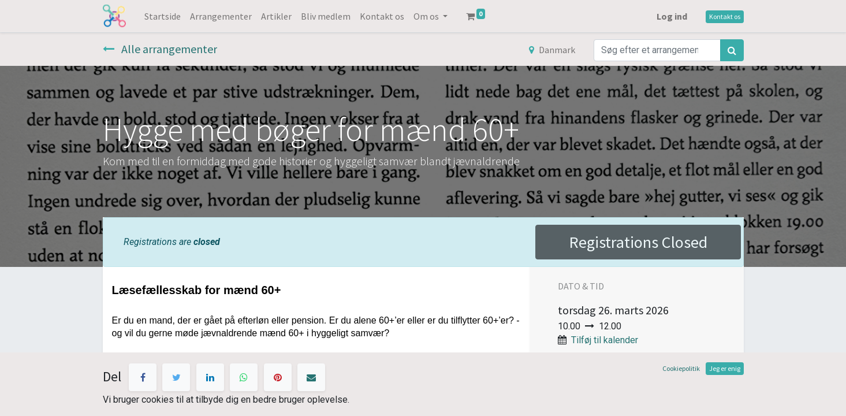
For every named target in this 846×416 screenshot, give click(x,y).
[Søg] (732, 50)
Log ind (672, 16)
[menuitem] (162, 16)
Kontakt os (724, 16)
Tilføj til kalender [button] (604, 340)
